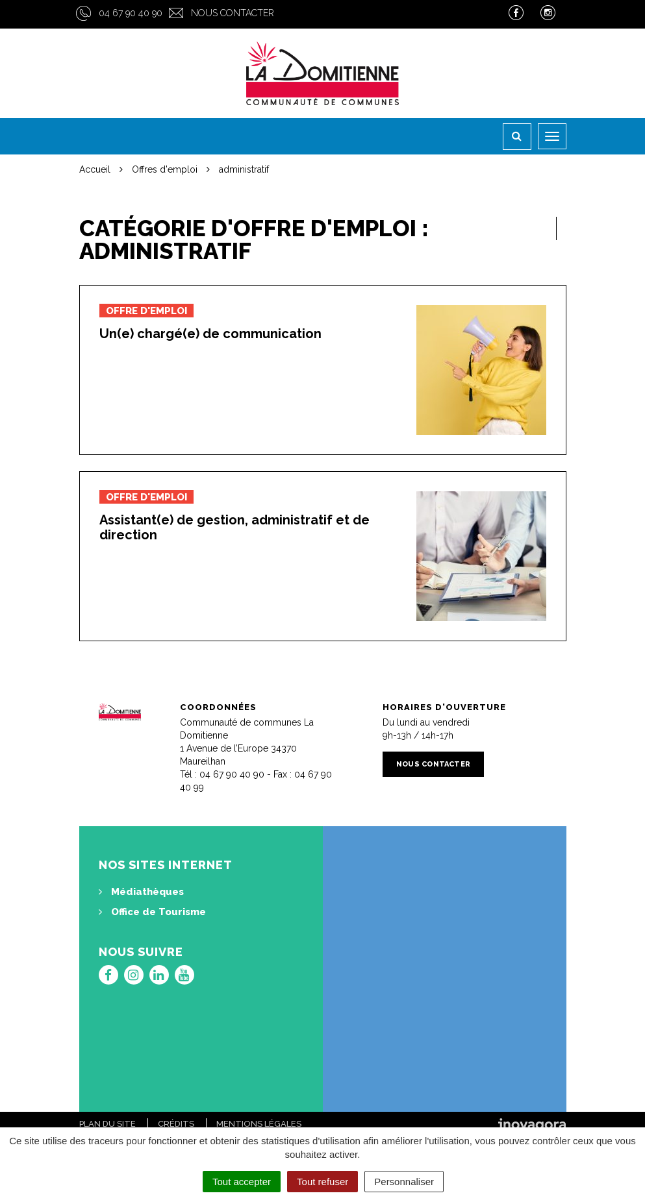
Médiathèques (141, 892)
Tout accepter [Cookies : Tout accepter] (241, 1181)
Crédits (176, 1124)
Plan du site (107, 1124)
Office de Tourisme (152, 912)
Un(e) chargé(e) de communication (210, 333)
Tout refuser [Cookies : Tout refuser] (322, 1181)
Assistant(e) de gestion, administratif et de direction (234, 527)
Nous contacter (232, 13)
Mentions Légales (258, 1124)
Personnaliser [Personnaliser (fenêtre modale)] (404, 1181)
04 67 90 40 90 (130, 13)
